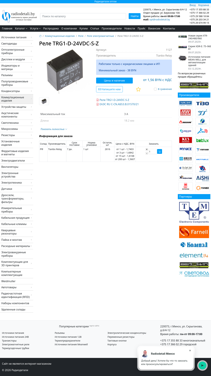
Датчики (6, 189)
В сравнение (165, 89)
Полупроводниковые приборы (14, 83)
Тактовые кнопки (117, 340)
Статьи (94, 28)
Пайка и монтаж (11, 240)
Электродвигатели (13, 160)
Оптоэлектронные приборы (12, 51)
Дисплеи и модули (13, 59)
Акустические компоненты (10, 114)
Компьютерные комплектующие (11, 273)
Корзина (203, 5)
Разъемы (7, 75)
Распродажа (51, 28)
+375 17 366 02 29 (171, 344)
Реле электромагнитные (100, 35)
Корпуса (112, 344)
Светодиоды (9, 43)
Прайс (142, 28)
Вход (192, 5)
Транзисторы (9, 340)
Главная (7, 28)
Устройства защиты (13, 107)
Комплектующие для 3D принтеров (14, 263)
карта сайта (94, 326)
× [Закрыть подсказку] (190, 350)
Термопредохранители (67, 340)
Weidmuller (8, 281)
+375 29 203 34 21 (199, 19)
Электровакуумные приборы (13, 254)
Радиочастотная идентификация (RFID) (15, 295)
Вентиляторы (9, 167)
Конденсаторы (10, 91)
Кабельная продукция (15, 218)
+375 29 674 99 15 (199, 22)
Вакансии (154, 28)
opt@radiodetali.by (159, 19)
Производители (112, 28)
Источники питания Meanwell (71, 344)
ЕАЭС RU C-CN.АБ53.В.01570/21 (117, 104)
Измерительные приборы (11, 209)
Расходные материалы (15, 246)
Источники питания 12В (68, 336)
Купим (84, 28)
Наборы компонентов (15, 303)
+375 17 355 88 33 (171, 340)
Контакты (169, 28)
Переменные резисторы (120, 336)
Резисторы (8, 135)
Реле (80, 35)
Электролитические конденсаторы (126, 332)
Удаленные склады (13, 309)
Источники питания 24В (15, 336)
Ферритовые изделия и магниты (15, 152)
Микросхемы (9, 129)
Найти (135, 16)
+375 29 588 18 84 (199, 16)
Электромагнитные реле (15, 344)
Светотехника (10, 123)
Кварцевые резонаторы (9, 231)
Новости (129, 28)
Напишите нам (109, 89)
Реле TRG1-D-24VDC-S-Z (112, 100)
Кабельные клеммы (14, 224)
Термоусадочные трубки (15, 348)
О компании (69, 28)
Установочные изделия (10, 143)
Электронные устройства (9, 174)
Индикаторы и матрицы (10, 67)
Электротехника (11, 182)
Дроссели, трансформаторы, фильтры (12, 198)
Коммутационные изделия (12, 99)
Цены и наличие (114, 80)
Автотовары (8, 287)
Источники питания (13, 37)
